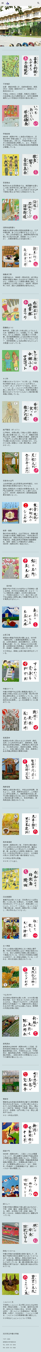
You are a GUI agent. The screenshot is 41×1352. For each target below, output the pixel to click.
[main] (20, 26)
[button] (2, 3)
